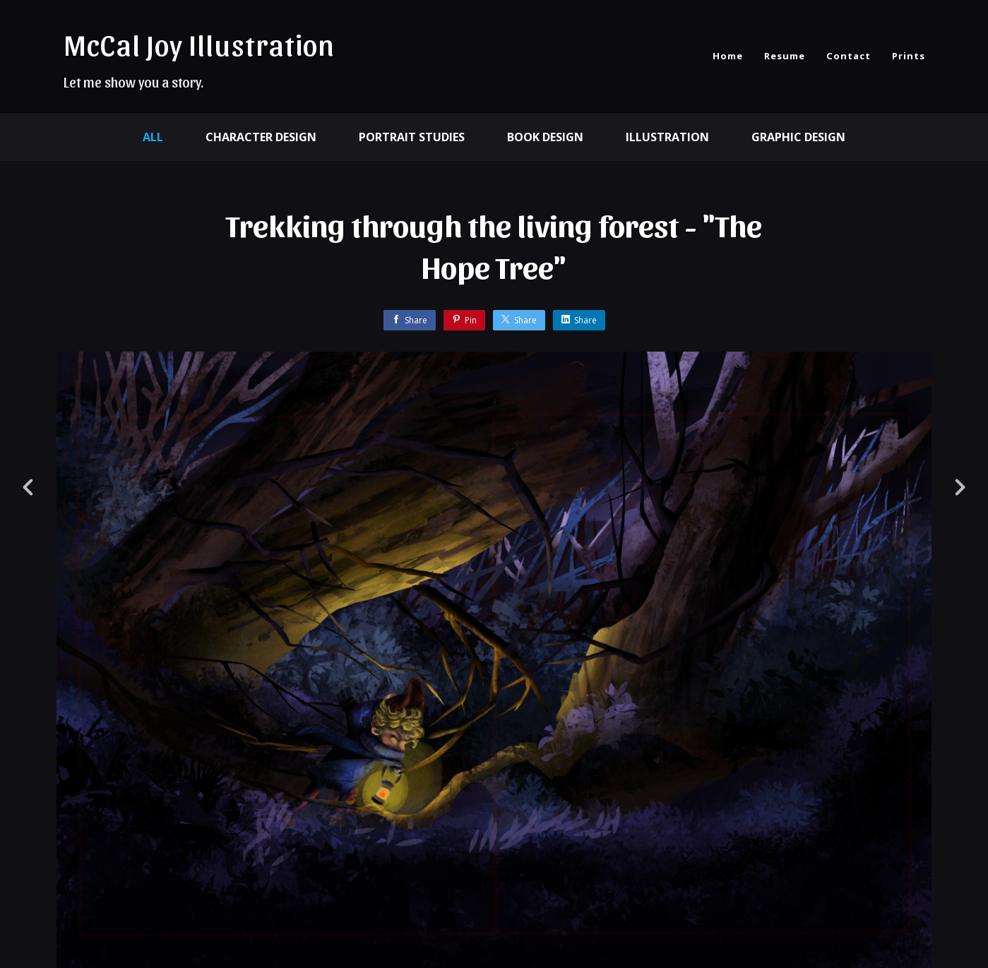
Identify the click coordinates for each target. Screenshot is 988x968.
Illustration (667, 137)
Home (728, 55)
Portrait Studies (412, 137)
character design (261, 137)
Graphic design (798, 137)
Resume (784, 55)
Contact (848, 55)
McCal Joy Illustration (199, 43)
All (153, 137)
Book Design (545, 137)
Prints (908, 55)
